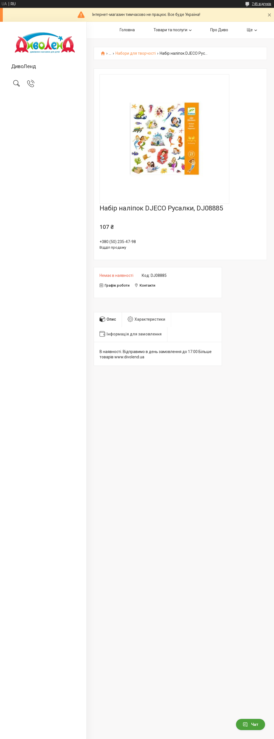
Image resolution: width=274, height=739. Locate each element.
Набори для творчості (135, 53)
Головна (127, 30)
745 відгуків (261, 4)
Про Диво (219, 30)
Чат (250, 724)
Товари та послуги (170, 30)
